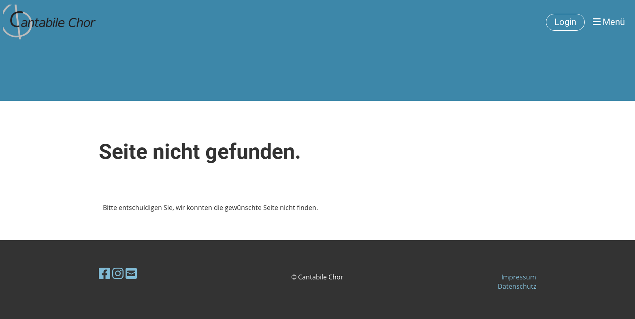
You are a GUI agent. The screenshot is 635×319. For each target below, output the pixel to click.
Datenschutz (517, 286)
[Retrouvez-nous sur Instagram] (118, 273)
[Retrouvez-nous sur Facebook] (104, 273)
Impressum (518, 277)
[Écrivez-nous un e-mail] (131, 273)
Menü (609, 22)
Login (565, 22)
